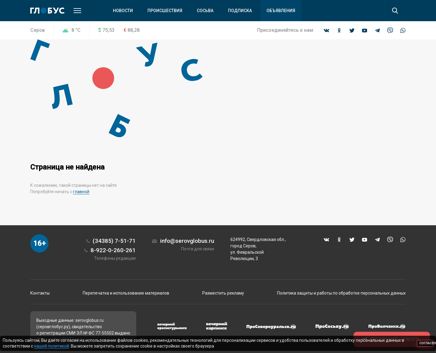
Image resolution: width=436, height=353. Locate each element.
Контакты (40, 293)
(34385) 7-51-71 (114, 240)
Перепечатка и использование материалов (126, 293)
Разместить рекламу (223, 293)
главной (81, 191)
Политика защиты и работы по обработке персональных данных (341, 293)
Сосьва (205, 10)
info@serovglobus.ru (187, 240)
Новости (123, 10)
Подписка (240, 10)
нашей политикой (51, 346)
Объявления (280, 10)
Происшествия (164, 10)
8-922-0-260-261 (113, 250)
